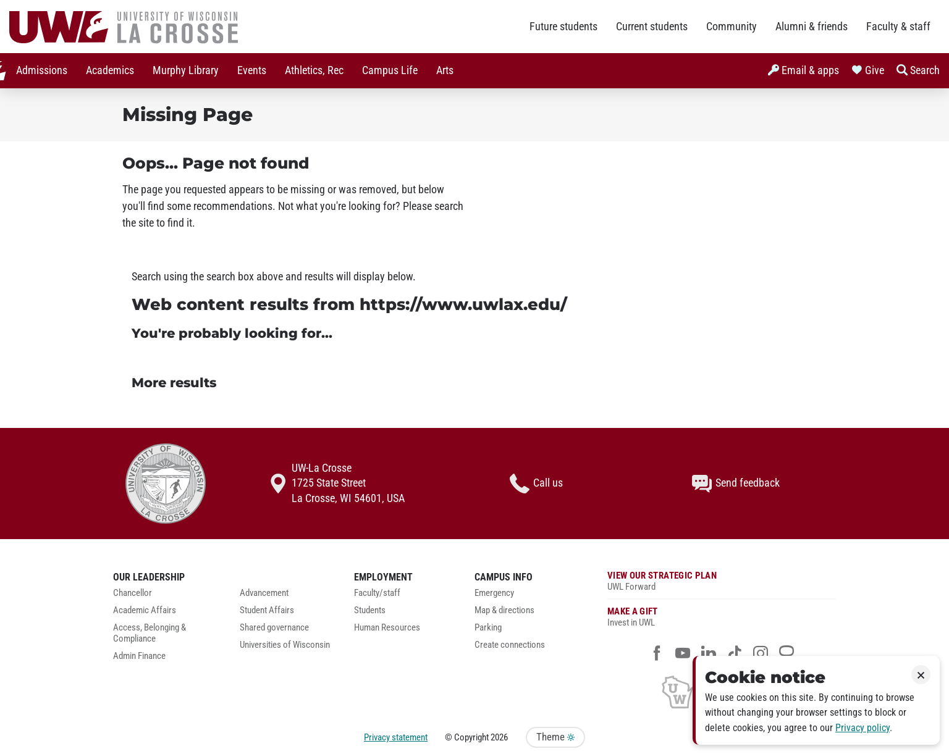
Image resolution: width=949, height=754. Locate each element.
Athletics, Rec (307, 70)
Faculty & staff (898, 26)
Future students (563, 26)
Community (731, 26)
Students (370, 610)
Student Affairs (267, 610)
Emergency (494, 593)
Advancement (264, 593)
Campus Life (383, 70)
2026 (499, 737)
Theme (555, 737)
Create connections (509, 645)
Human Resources (387, 627)
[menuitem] (35, 70)
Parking (488, 627)
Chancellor (132, 593)
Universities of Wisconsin (285, 645)
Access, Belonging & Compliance (149, 633)
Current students (652, 26)
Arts (438, 70)
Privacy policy (862, 728)
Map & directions (504, 610)
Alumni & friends (811, 26)
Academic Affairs (144, 610)
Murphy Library (179, 70)
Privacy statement (396, 737)
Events (244, 70)
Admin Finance (139, 656)
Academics (103, 70)
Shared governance (274, 627)
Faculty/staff (377, 593)
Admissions (35, 70)
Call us (536, 483)
